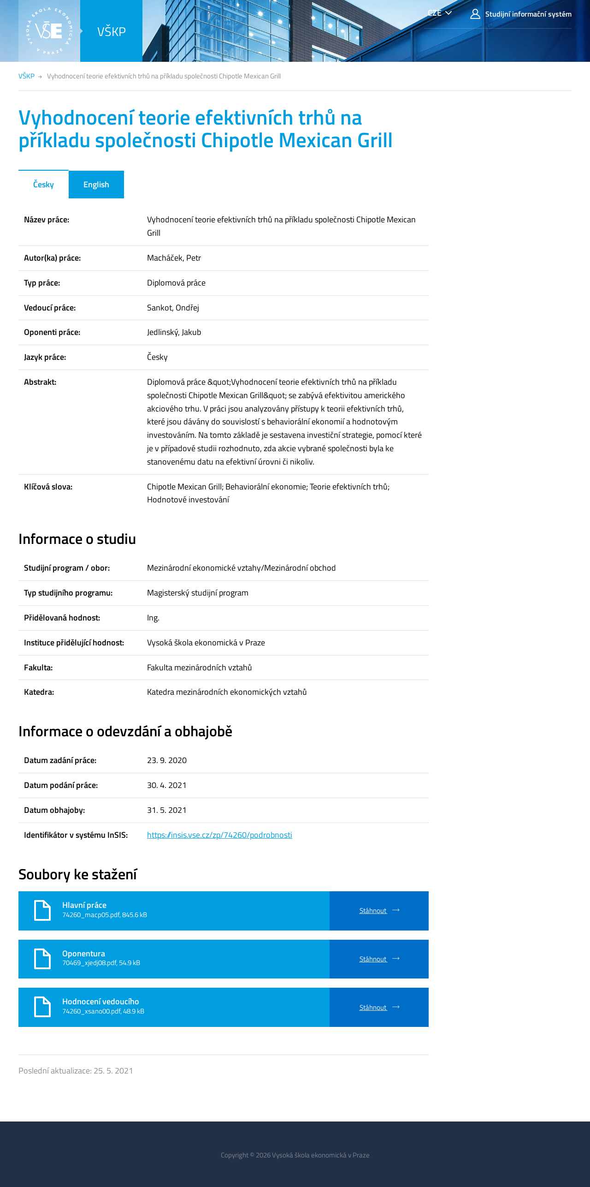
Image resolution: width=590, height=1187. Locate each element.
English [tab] (96, 184)
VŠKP (111, 31)
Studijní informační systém (521, 14)
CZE (435, 12)
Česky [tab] (43, 184)
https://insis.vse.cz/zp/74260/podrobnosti (219, 835)
